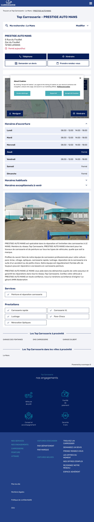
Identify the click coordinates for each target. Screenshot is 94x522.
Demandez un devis (72, 447)
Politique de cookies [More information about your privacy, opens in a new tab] (63, 87)
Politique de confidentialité (21, 500)
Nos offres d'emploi (73, 461)
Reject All (53, 93)
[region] (47, 87)
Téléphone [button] (25, 56)
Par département (45, 446)
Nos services (17, 441)
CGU (13, 508)
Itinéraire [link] (79, 113)
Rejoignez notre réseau (71, 466)
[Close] (80, 78)
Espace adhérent (71, 472)
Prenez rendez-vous (73, 451)
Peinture (15, 452)
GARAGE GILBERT (70, 340)
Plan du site (15, 484)
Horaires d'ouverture (47, 123)
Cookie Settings (22, 93)
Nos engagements (19, 445)
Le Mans (28, 11)
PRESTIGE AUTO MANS (42, 11)
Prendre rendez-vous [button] (68, 63)
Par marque (43, 450)
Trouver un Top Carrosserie (13, 11)
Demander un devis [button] (26, 63)
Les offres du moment (70, 456)
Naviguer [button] (15, 113)
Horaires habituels (47, 180)
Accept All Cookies (71, 93)
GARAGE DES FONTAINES (13, 340)
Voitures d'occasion (47, 441)
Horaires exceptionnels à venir (47, 185)
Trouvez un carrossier (69, 442)
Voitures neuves (45, 457)
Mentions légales (17, 492)
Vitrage (15, 456)
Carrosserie (17, 448)
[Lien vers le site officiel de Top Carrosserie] (8, 3)
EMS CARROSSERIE (40, 340)
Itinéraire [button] (68, 56)
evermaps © (86, 365)
